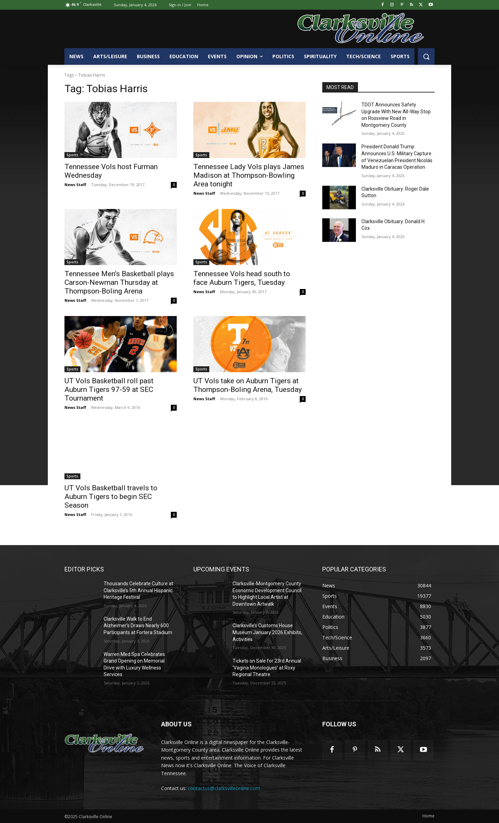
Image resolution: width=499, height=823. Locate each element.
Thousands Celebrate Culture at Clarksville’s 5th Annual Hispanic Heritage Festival (138, 590)
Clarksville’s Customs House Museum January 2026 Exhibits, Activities (267, 632)
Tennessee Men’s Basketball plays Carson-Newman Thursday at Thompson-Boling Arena (119, 282)
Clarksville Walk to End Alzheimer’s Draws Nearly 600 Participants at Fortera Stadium (138, 625)
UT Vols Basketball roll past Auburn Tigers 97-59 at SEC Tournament (109, 389)
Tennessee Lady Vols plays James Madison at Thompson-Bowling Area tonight (248, 175)
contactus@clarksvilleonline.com (224, 788)
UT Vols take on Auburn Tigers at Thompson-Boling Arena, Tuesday (247, 385)
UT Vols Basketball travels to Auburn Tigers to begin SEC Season (110, 496)
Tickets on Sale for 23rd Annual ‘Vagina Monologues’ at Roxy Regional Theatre (267, 667)
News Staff (75, 184)
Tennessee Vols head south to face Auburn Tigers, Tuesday (241, 278)
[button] (426, 56)
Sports (72, 154)
